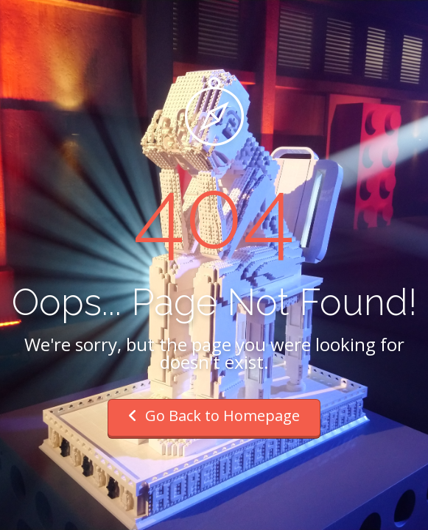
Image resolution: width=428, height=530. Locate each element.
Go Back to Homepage (214, 415)
